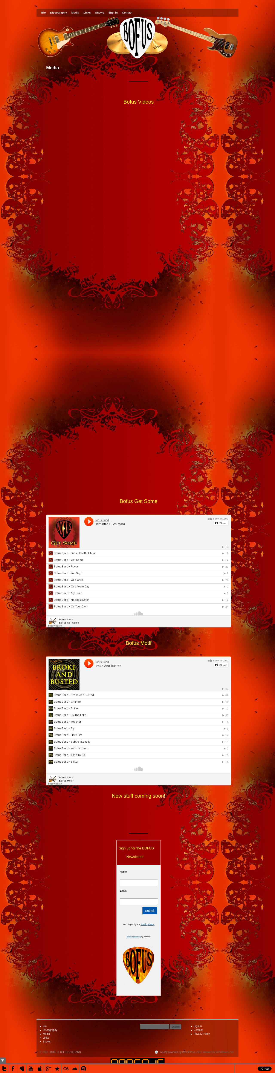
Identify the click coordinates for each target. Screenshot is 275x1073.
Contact (127, 12)
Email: (123, 890)
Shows (99, 12)
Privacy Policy (202, 1033)
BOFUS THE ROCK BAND (65, 1052)
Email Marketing (134, 937)
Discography (58, 12)
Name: (123, 871)
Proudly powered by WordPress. (177, 1052)
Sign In (113, 12)
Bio (43, 12)
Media (75, 12)
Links (87, 12)
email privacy (147, 924)
